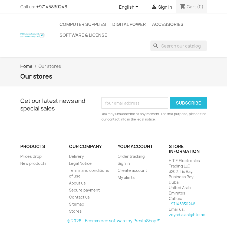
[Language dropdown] (129, 7)
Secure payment (84, 190)
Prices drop (31, 156)
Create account (132, 170)
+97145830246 (51, 7)
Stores (75, 211)
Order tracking (131, 156)
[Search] (178, 46)
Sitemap (76, 204)
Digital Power (129, 24)
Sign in (124, 163)
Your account (135, 146)
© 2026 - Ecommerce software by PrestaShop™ (113, 221)
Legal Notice (80, 163)
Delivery (76, 156)
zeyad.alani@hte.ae (187, 214)
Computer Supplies (83, 24)
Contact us (79, 197)
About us (77, 183)
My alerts (126, 177)
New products (33, 163)
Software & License (83, 35)
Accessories (167, 24)
